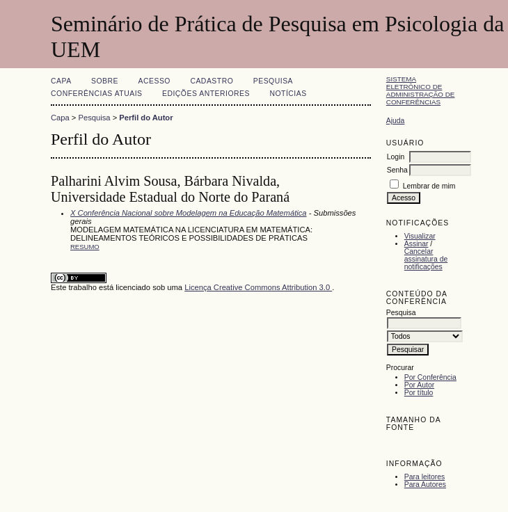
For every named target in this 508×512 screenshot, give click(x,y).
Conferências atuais (97, 93)
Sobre (104, 81)
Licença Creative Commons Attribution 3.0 (258, 287)
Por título (419, 393)
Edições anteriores (206, 93)
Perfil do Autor (146, 117)
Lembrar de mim (429, 186)
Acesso (154, 81)
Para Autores (425, 484)
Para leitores (424, 477)
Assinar (416, 244)
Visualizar (420, 236)
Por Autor (419, 385)
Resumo (85, 246)
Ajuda (395, 121)
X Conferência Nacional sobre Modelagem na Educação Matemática (188, 213)
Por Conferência (430, 377)
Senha (397, 170)
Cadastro (211, 81)
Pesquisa (273, 81)
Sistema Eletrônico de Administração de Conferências (420, 90)
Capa (61, 81)
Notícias (287, 93)
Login (395, 157)
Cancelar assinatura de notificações (425, 259)
